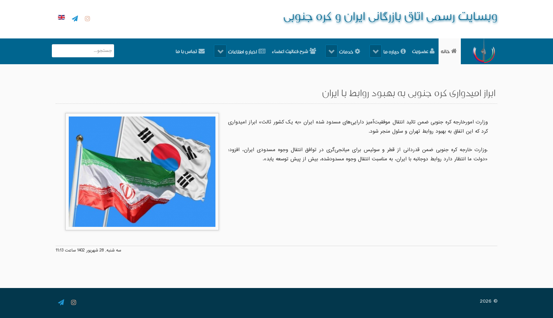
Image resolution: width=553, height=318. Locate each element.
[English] (60, 18)
